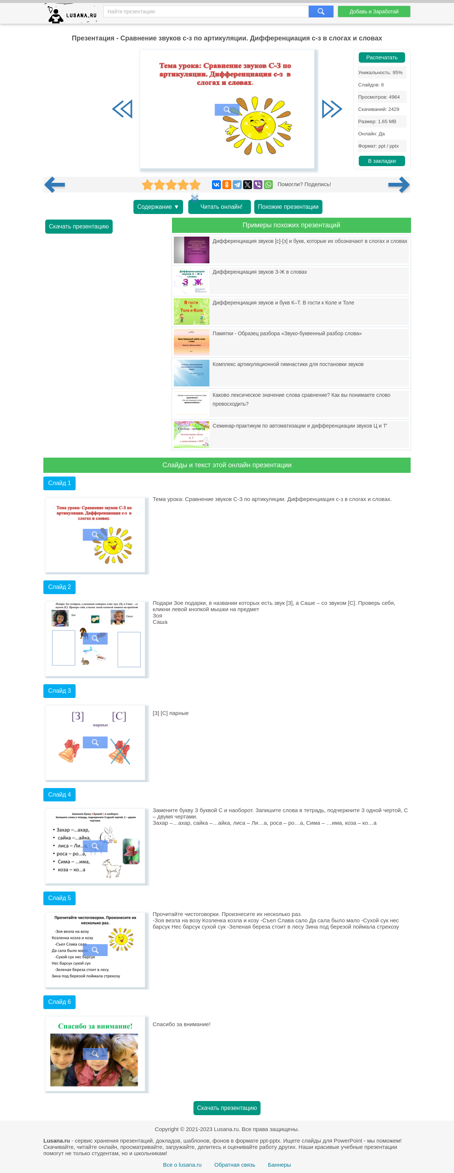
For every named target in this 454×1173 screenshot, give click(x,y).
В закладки (382, 161)
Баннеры (279, 1165)
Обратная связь (234, 1165)
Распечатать (382, 57)
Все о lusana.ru (182, 1165)
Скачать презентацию (79, 226)
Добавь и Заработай (373, 11)
